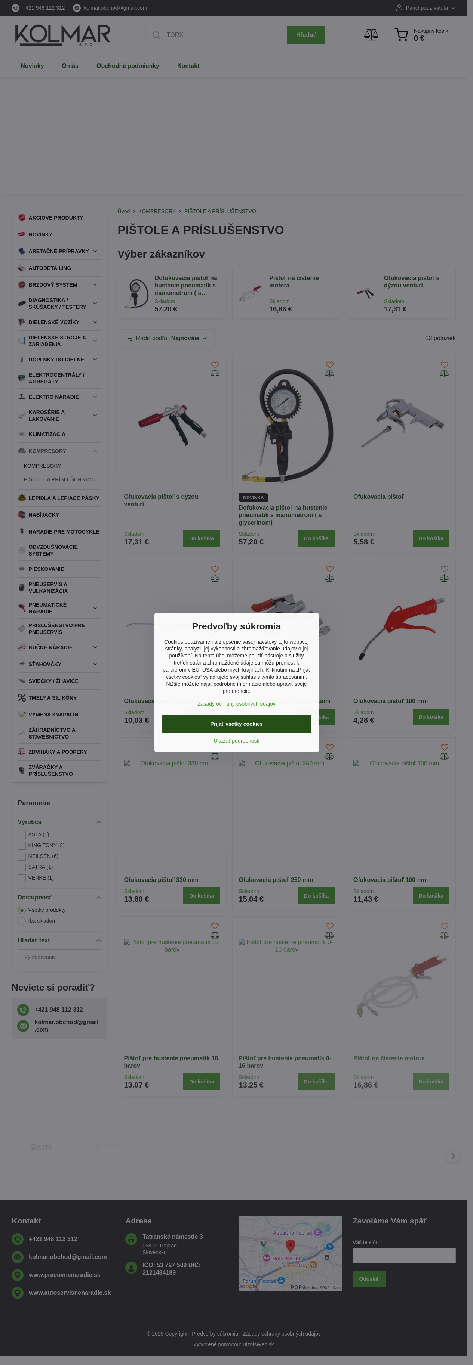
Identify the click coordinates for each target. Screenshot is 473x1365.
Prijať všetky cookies (236, 724)
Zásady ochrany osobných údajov (236, 704)
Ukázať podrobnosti (236, 741)
